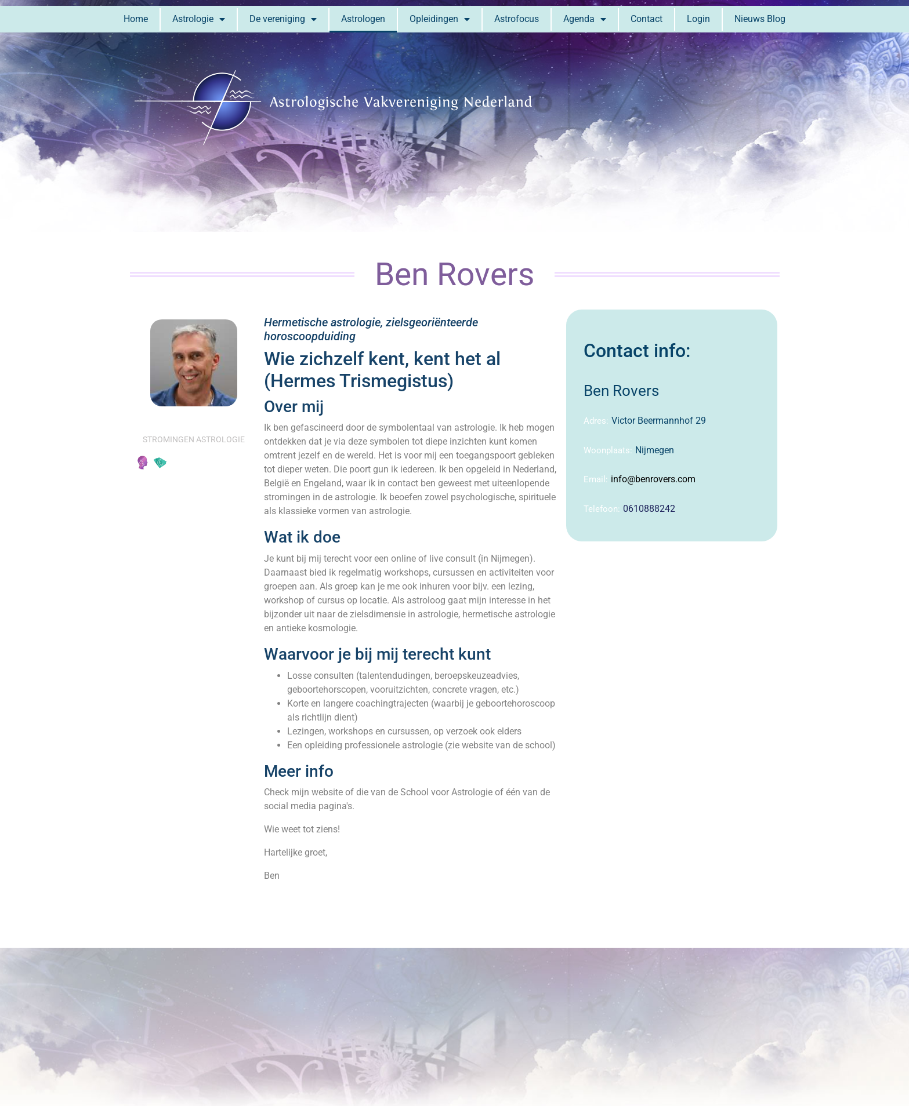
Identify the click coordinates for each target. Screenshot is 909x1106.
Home (136, 18)
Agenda (584, 19)
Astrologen (363, 18)
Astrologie (198, 19)
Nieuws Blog (759, 18)
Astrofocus (516, 18)
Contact (646, 18)
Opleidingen (440, 19)
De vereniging (283, 19)
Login (698, 18)
